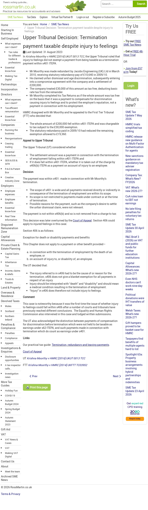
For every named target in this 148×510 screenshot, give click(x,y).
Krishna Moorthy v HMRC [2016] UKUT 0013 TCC (56, 358)
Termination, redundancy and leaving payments (80, 345)
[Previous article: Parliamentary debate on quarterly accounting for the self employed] (33, 376)
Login (130, 86)
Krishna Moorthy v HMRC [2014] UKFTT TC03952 (57, 365)
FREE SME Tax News (132, 42)
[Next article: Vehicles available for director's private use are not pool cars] (117, 376)
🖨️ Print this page (37, 387)
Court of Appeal (82, 220)
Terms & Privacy (11, 494)
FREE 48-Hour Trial (133, 53)
